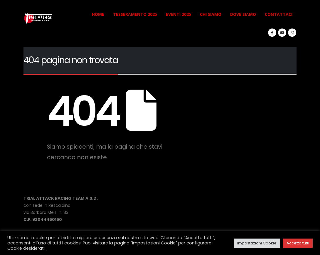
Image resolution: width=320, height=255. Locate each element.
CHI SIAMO (210, 14)
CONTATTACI (278, 14)
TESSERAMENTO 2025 (135, 14)
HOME (98, 14)
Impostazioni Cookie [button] (257, 243)
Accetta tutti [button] (298, 243)
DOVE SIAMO (243, 14)
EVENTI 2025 (178, 14)
